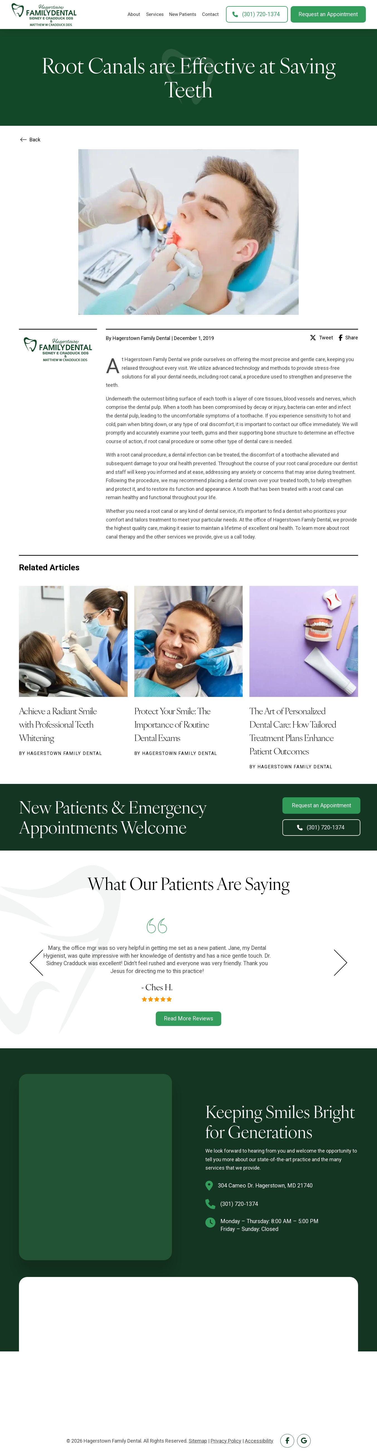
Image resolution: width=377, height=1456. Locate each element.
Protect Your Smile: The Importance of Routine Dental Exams (172, 723)
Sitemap (198, 1441)
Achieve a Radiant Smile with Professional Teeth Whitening (58, 723)
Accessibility (259, 1441)
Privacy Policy (226, 1441)
